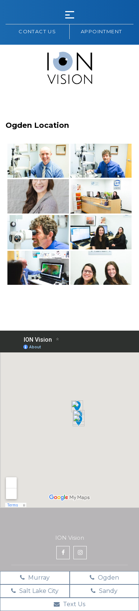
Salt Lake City (35, 590)
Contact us (37, 31)
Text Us (69, 604)
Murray (35, 577)
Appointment (101, 31)
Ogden (104, 577)
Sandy (104, 590)
